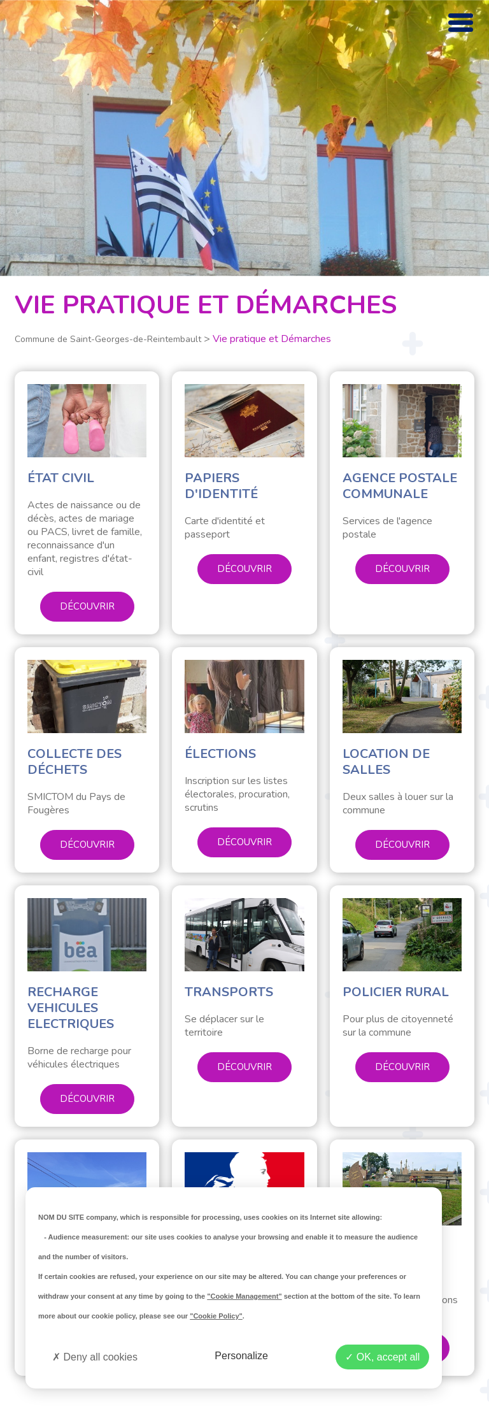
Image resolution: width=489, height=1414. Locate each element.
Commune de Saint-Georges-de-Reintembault (108, 339)
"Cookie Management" (244, 1296)
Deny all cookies (95, 1357)
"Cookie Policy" (216, 1316)
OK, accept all (382, 1357)
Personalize (241, 1355)
